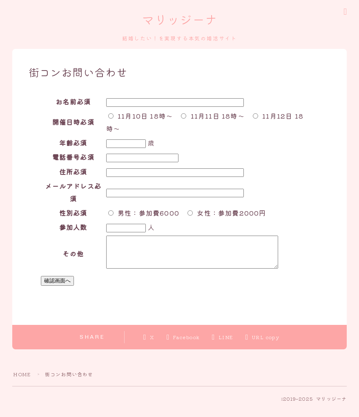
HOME (22, 380)
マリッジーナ (179, 21)
